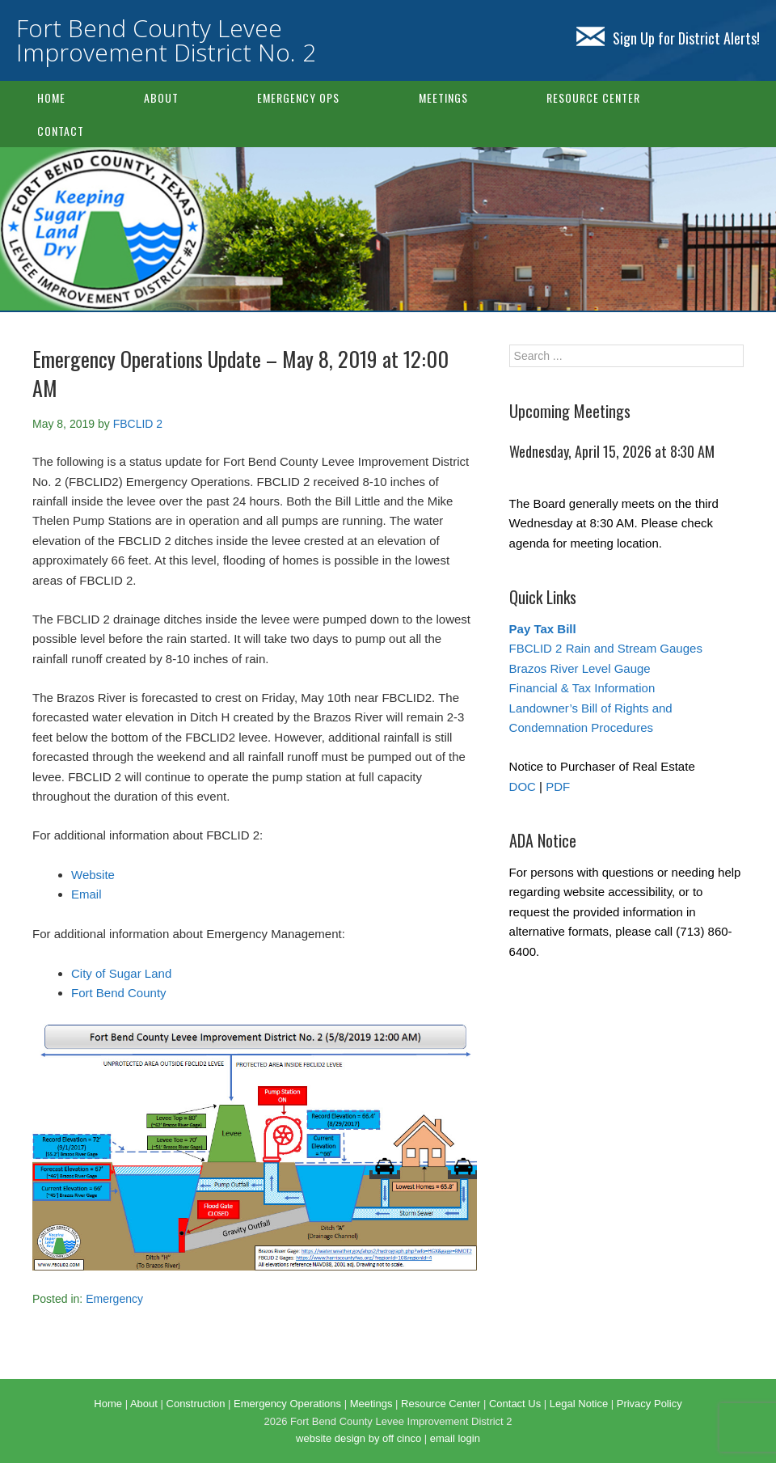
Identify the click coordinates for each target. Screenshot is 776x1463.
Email (86, 894)
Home (51, 97)
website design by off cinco (358, 1438)
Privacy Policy (649, 1403)
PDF (558, 786)
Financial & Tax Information (582, 688)
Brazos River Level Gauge (580, 668)
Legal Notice (579, 1403)
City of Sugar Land (121, 973)
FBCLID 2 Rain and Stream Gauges (605, 648)
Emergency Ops (298, 97)
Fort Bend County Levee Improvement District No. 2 (166, 40)
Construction (196, 1403)
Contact (60, 130)
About (161, 97)
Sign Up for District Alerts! (668, 38)
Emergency (114, 1298)
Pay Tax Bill (542, 629)
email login (455, 1438)
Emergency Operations (287, 1403)
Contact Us (515, 1403)
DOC (522, 786)
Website (93, 875)
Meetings (443, 97)
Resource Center (593, 97)
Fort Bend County (119, 993)
